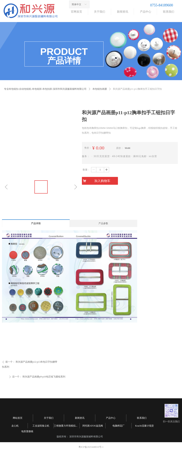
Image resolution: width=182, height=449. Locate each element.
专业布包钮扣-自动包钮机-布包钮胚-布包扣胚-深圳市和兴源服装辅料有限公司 (45, 89)
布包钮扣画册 (100, 89)
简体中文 (76, 4)
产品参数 (103, 223)
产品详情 (36, 223)
